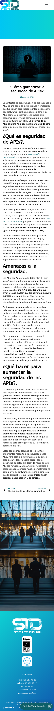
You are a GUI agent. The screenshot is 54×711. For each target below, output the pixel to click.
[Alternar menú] (46, 5)
